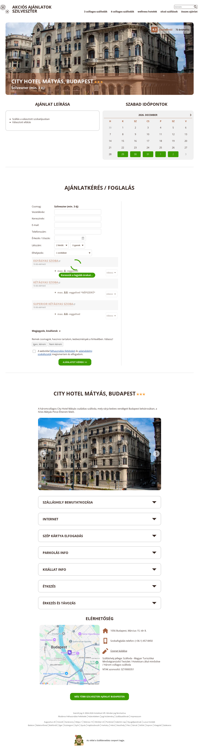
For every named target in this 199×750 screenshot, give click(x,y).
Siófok (141, 725)
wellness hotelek (147, 11)
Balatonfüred (41, 725)
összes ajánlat (189, 11)
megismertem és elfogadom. (67, 354)
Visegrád (157, 725)
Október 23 (99, 722)
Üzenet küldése (118, 651)
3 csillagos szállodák (95, 11)
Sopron (149, 725)
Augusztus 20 (49, 722)
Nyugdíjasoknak (134, 722)
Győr (77, 725)
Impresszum (135, 716)
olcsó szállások (169, 11)
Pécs (128, 725)
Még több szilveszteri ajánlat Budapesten (99, 696)
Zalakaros (167, 725)
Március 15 (88, 722)
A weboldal (44, 351)
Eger (61, 725)
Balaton (31, 725)
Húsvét (60, 722)
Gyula (83, 725)
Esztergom (68, 725)
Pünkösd (109, 722)
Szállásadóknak (122, 716)
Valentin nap (120, 722)
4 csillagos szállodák (122, 11)
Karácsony (69, 722)
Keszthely (121, 725)
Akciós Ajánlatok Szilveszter (32, 9)
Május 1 (78, 722)
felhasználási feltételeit (62, 351)
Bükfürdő (53, 725)
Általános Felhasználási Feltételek (72, 716)
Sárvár (134, 725)
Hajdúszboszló (93, 725)
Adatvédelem (94, 716)
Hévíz (112, 725)
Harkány (105, 725)
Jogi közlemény (107, 716)
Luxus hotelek (149, 722)
